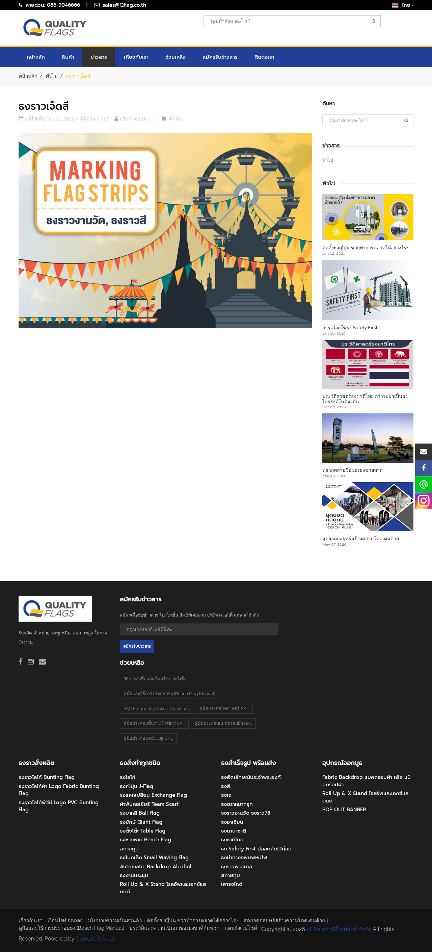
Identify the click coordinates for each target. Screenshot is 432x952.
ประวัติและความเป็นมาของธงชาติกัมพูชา (174, 928)
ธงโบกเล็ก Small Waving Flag (154, 857)
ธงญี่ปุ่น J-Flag (136, 786)
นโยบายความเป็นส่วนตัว (115, 921)
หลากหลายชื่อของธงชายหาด (352, 470)
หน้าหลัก (36, 57)
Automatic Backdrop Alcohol (155, 866)
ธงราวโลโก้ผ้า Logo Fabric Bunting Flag (59, 790)
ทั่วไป (52, 76)
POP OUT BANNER (344, 809)
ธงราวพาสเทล (236, 866)
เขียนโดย (128, 119)
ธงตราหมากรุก (237, 804)
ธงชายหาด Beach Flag (145, 839)
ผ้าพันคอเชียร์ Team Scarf (149, 804)
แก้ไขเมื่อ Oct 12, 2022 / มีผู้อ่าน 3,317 (63, 119)
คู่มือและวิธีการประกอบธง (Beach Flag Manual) (169, 693)
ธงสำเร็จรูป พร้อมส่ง (248, 763)
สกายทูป (129, 848)
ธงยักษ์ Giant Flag (141, 822)
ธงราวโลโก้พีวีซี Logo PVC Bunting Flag (59, 806)
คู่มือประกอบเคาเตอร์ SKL (224, 708)
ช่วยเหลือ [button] (175, 57)
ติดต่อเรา (264, 57)
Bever (149, 119)
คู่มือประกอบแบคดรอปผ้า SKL (223, 723)
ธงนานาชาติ (233, 831)
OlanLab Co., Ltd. (97, 938)
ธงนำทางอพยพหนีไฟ (244, 857)
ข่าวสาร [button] (99, 57)
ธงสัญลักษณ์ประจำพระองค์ (251, 777)
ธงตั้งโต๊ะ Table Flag (142, 831)
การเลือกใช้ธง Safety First (350, 327)
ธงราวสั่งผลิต (36, 763)
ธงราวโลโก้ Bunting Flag (47, 777)
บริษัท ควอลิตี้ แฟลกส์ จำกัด (338, 929)
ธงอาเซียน (232, 822)
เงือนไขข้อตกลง (65, 921)
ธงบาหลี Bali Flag (140, 813)
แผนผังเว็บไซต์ (241, 928)
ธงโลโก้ (127, 777)
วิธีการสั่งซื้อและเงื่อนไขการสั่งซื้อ (155, 678)
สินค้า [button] (68, 57)
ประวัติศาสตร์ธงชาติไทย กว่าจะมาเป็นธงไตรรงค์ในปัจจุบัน (365, 398)
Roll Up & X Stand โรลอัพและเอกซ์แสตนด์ (163, 887)
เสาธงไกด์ (231, 884)
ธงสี (225, 786)
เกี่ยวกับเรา (136, 57)
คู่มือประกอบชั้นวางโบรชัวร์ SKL (154, 723)
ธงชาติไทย (232, 839)
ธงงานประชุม (134, 875)
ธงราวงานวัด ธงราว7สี (246, 813)
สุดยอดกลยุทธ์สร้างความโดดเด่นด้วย (360, 538)
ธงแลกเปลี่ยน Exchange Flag (153, 795)
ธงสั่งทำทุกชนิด (140, 763)
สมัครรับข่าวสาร (220, 57)
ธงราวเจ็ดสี (44, 106)
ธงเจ (226, 795)
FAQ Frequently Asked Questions (157, 708)
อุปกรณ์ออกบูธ (342, 763)
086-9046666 (63, 5)
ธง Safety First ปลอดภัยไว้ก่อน (256, 848)
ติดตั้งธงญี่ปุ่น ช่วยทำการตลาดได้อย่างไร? (365, 247)
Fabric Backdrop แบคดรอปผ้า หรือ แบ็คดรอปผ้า (366, 780)
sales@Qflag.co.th (124, 5)
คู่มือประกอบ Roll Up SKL (148, 738)
